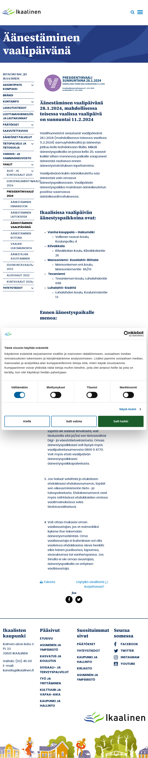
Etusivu (46, 638)
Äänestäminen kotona (21, 235)
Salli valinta (74, 421)
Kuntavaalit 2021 (19, 281)
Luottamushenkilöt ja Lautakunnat (18, 116)
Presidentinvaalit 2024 (20, 193)
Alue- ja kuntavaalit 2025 (19, 173)
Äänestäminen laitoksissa (21, 214)
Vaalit (7, 164)
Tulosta (48, 582)
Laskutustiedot (14, 107)
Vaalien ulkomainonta (21, 246)
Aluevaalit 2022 (18, 275)
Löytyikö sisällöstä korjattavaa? (90, 584)
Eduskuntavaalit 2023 (19, 267)
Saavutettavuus (15, 130)
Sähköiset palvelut (17, 137)
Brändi (8, 95)
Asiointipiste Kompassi (12, 87)
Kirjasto (84, 668)
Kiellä (27, 421)
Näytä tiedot (127, 409)
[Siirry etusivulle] (21, 12)
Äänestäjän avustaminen (20, 256)
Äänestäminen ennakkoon (21, 204)
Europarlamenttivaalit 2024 (20, 183)
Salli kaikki (121, 421)
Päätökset (11, 124)
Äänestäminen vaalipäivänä (21, 225)
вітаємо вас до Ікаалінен (15, 76)
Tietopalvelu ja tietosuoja (14, 145)
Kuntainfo (11, 101)
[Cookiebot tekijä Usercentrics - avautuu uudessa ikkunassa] (127, 334)
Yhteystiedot (13, 287)
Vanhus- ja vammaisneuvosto (17, 156)
